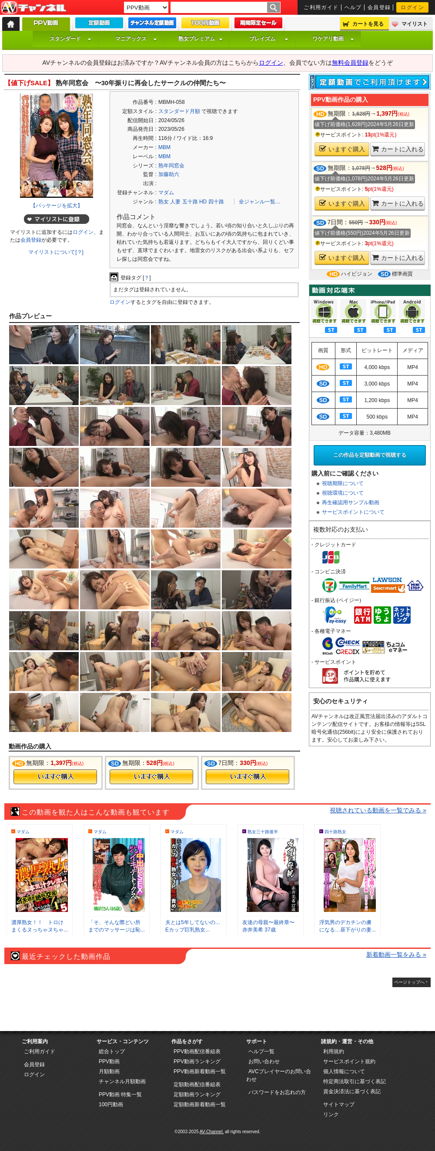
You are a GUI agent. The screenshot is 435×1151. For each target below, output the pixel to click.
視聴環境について (343, 493)
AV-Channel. (212, 1131)
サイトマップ (339, 1104)
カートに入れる (398, 149)
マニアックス (136, 39)
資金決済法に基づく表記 (352, 1091)
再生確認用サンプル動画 (350, 502)
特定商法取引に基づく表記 (354, 1081)
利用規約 (333, 1051)
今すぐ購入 (55, 776)
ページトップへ (409, 982)
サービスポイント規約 (349, 1061)
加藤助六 (168, 174)
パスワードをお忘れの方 (277, 1092)
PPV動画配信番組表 (197, 1051)
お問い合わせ (264, 1061)
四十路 (216, 202)
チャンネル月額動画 (122, 1081)
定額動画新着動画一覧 (200, 1104)
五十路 (190, 202)
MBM (164, 147)
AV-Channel (33, 8)
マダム (166, 193)
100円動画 (111, 1104)
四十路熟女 (335, 831)
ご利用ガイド (321, 7)
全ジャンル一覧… (260, 202)
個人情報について (344, 1071)
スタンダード (70, 39)
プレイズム (268, 39)
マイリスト (415, 24)
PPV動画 (109, 1061)
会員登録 (379, 7)
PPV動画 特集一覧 (120, 1094)
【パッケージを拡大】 (56, 206)
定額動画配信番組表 (197, 1084)
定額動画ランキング (197, 1094)
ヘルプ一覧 (261, 1051)
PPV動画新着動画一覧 (200, 1071)
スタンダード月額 (179, 111)
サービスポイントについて (353, 512)
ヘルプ (353, 7)
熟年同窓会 (171, 166)
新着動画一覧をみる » (396, 954)
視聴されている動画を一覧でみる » (378, 810)
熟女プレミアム (200, 39)
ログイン (412, 7)
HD (203, 202)
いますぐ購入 (342, 149)
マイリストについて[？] (56, 252)
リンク (331, 1114)
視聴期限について (343, 483)
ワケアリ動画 (333, 39)
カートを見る (368, 24)
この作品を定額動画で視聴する (369, 455)
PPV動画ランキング (197, 1061)
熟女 (163, 202)
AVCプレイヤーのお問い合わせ (278, 1075)
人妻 (175, 202)
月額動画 (109, 1071)
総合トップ (112, 1051)
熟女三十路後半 (263, 831)
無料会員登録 (350, 62)
